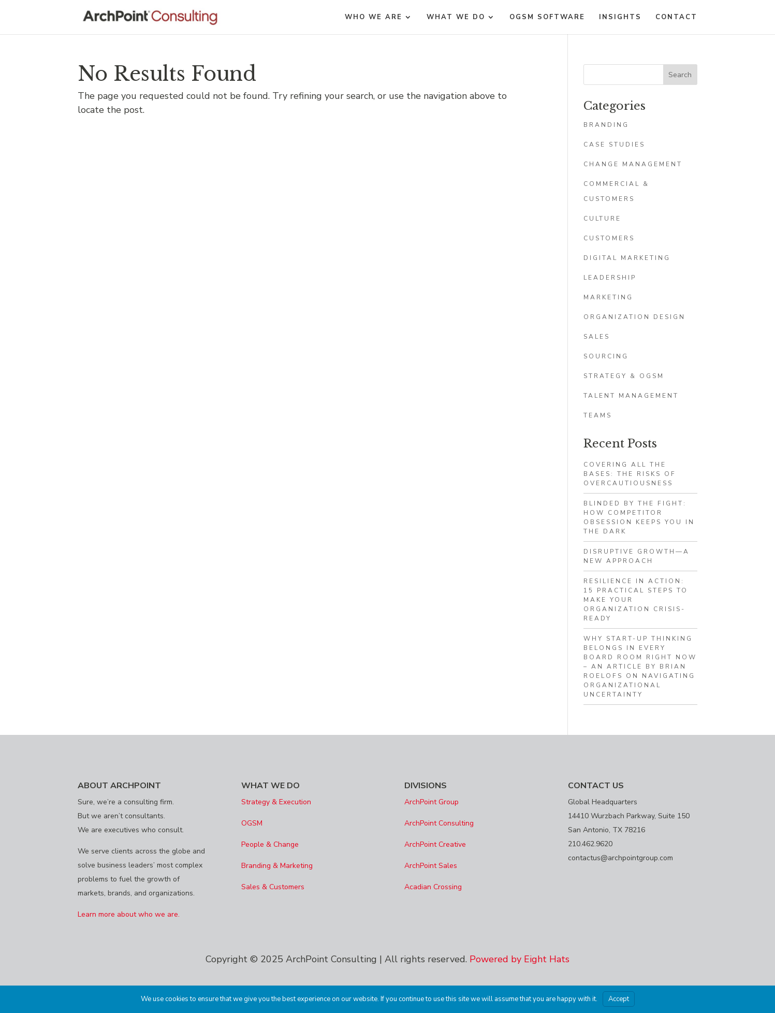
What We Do (456, 17)
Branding (606, 125)
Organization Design (634, 317)
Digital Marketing (626, 258)
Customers (609, 238)
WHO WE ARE (373, 17)
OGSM (251, 823)
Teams (597, 415)
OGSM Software (547, 17)
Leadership (609, 277)
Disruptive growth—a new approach (636, 556)
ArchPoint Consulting (439, 823)
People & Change (270, 844)
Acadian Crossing (433, 887)
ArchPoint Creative (435, 844)
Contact (676, 17)
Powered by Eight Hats (519, 959)
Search (680, 75)
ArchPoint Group (431, 802)
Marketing (608, 297)
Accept (618, 999)
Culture (602, 218)
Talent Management (631, 396)
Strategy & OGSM (623, 376)
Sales (596, 336)
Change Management (632, 164)
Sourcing (605, 356)
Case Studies (614, 144)
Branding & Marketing (277, 866)
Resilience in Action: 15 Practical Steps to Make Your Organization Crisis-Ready (635, 600)
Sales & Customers (272, 887)
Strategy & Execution (276, 802)
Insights (620, 17)
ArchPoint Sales (430, 866)
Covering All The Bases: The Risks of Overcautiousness (629, 473)
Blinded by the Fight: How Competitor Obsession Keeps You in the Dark (639, 517)
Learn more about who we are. (129, 914)
